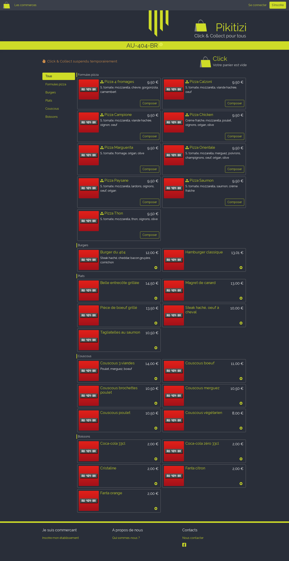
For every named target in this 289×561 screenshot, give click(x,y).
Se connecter (257, 5)
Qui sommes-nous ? (126, 539)
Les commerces (25, 5)
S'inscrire (278, 5)
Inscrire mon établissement (60, 539)
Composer (149, 103)
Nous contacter (192, 539)
